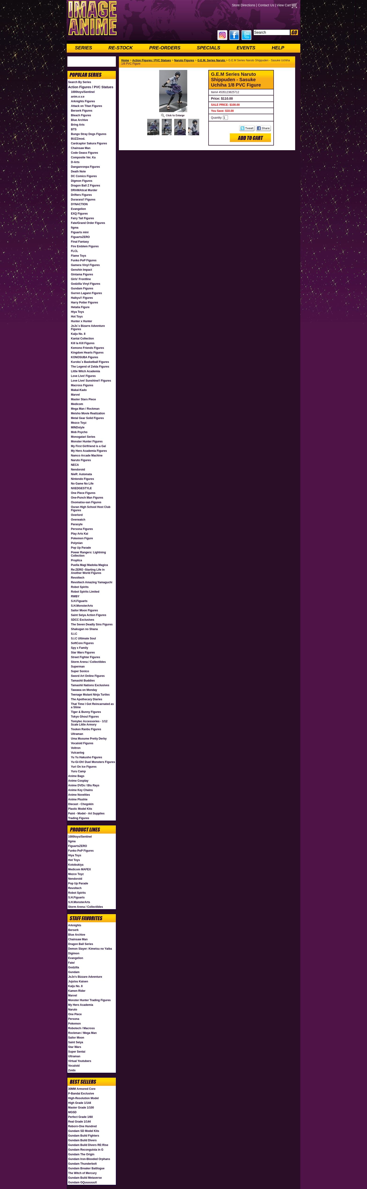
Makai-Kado (79, 390)
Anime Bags (76, 776)
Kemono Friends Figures (87, 348)
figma (74, 227)
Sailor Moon (76, 1037)
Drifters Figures (81, 195)
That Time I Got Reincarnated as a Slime (92, 705)
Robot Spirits (79, 587)
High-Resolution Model (83, 1098)
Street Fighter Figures (85, 657)
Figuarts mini (79, 232)
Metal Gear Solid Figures (87, 418)
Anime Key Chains (80, 790)
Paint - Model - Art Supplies (86, 813)
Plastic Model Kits (80, 808)
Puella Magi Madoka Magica (89, 565)
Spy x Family (79, 647)
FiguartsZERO (80, 237)
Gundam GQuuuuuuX (82, 1182)
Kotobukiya (75, 864)
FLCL (74, 251)
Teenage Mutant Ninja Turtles (90, 694)
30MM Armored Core (81, 1089)
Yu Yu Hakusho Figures (86, 757)
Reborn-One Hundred (82, 1126)
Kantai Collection (82, 338)
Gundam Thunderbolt (82, 1163)
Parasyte (77, 524)
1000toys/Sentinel (83, 92)
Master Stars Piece (83, 399)
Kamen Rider (76, 990)
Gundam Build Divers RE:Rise (88, 1145)
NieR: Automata (81, 474)
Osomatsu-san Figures (86, 502)
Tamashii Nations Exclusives (90, 685)
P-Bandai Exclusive (81, 1093)
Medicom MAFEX (79, 869)
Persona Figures (82, 529)
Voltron (76, 748)
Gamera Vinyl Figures (85, 265)
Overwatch (78, 519)
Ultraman (77, 734)
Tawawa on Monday (84, 690)
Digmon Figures (81, 180)
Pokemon (74, 1023)
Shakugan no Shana (84, 629)
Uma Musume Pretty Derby (89, 738)
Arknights (74, 925)
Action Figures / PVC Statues (90, 87)
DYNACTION (79, 204)
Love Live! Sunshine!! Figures (91, 380)
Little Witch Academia (85, 371)
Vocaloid (74, 1065)
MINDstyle (77, 427)
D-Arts (75, 162)
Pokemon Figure (82, 538)
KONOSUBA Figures (84, 357)
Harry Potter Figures (84, 302)
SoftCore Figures (82, 643)
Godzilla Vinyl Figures (85, 283)
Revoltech (77, 577)
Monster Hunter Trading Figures (89, 1000)
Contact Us (266, 5)
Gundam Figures (82, 288)
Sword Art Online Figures (88, 676)
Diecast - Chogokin (81, 804)
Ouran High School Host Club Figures (90, 508)
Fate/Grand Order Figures (88, 223)
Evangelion (78, 209)
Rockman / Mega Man (82, 1033)
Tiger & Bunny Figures (86, 712)
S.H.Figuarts (79, 601)
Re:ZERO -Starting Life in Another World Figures (88, 571)
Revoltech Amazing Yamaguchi (91, 582)
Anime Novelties (79, 794)
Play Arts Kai (79, 533)
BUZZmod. (78, 138)
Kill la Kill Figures (83, 343)
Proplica (76, 560)
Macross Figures (82, 385)
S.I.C (74, 633)
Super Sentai (76, 1051)
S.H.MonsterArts (82, 605)
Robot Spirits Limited (85, 591)
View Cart (284, 5)
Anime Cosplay (78, 780)
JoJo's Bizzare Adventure (85, 976)
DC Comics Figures (84, 176)
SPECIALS (208, 47)
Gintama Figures (82, 274)
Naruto (72, 1009)
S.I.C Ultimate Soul (83, 638)
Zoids (72, 1070)
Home (125, 60)
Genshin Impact (81, 269)
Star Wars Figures (83, 652)
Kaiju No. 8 (78, 334)
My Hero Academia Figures (89, 450)
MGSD (72, 1112)
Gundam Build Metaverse (85, 1177)
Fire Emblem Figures (85, 246)
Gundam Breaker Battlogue (86, 1168)
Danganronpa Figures (85, 166)
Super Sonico (80, 671)
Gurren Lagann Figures (86, 293)
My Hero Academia (80, 1005)
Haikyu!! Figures (82, 297)
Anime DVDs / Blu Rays (83, 785)
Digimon (73, 953)
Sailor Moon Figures (84, 610)
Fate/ (71, 962)
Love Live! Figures (83, 376)
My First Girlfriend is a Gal (88, 446)
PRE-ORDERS (164, 47)
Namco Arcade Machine (87, 455)
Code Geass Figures (84, 152)
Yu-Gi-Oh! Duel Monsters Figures (93, 762)
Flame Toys (78, 255)
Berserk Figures (81, 110)
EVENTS (246, 47)
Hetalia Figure (80, 307)
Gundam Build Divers (82, 1140)
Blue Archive (79, 120)
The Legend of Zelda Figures (90, 366)
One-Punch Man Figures (87, 497)
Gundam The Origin (81, 1154)
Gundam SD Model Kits (83, 1131)
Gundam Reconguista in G (85, 1149)
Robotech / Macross (81, 1028)
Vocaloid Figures (82, 743)
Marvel (75, 394)
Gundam (74, 972)
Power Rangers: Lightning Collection (88, 554)
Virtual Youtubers (79, 1061)
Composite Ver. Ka (83, 157)
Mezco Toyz (78, 422)
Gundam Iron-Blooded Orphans (89, 1159)
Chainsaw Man (80, 148)
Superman (78, 666)
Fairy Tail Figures (82, 218)
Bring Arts (77, 124)
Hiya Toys (77, 312)
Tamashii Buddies (83, 680)
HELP (278, 47)
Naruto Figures (81, 460)
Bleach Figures (81, 115)
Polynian (77, 543)
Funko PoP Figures (83, 260)
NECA (75, 465)
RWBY (75, 596)
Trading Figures (78, 818)
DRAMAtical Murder (84, 190)
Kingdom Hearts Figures (87, 352)
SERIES (83, 47)
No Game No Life (82, 483)
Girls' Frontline (81, 279)
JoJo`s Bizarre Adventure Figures (88, 327)
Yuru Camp (78, 771)
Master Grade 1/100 (81, 1107)
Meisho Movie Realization (88, 413)
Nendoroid (78, 469)
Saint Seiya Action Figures (88, 615)
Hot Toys (77, 316)
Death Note (78, 171)
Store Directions (243, 5)
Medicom (77, 404)
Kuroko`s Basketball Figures (90, 362)
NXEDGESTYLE (81, 488)
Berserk (73, 930)
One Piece (75, 1014)
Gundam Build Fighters (83, 1135)
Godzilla (73, 967)
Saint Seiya (75, 1042)
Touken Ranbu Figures (86, 729)
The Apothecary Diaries (86, 699)
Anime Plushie (78, 799)
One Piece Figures (83, 493)
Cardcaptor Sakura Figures (89, 143)
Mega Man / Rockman (85, 408)
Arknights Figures (83, 101)
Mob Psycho (79, 432)
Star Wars (74, 1047)
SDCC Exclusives (82, 619)
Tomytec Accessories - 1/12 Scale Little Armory (89, 723)
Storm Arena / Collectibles (88, 662)
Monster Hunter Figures (87, 441)
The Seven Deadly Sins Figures (92, 624)
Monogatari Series (83, 436)
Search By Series (79, 82)
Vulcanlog (77, 752)
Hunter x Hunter (81, 321)
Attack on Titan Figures (86, 106)
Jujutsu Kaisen (78, 981)
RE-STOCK (120, 47)
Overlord (77, 515)
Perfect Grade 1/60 (80, 1117)
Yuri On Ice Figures (83, 766)
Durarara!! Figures (83, 199)
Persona (73, 1019)
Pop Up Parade (81, 547)
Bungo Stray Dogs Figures (88, 134)
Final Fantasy (80, 241)
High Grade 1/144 (79, 1103)
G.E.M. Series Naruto (211, 60)
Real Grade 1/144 (79, 1121)
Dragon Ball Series (80, 944)
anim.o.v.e (77, 96)
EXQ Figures (79, 213)
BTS (74, 129)
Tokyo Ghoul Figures (85, 716)
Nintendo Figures (82, 479)
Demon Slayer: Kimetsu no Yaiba (90, 948)
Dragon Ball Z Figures (85, 185)
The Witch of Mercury (82, 1173)
